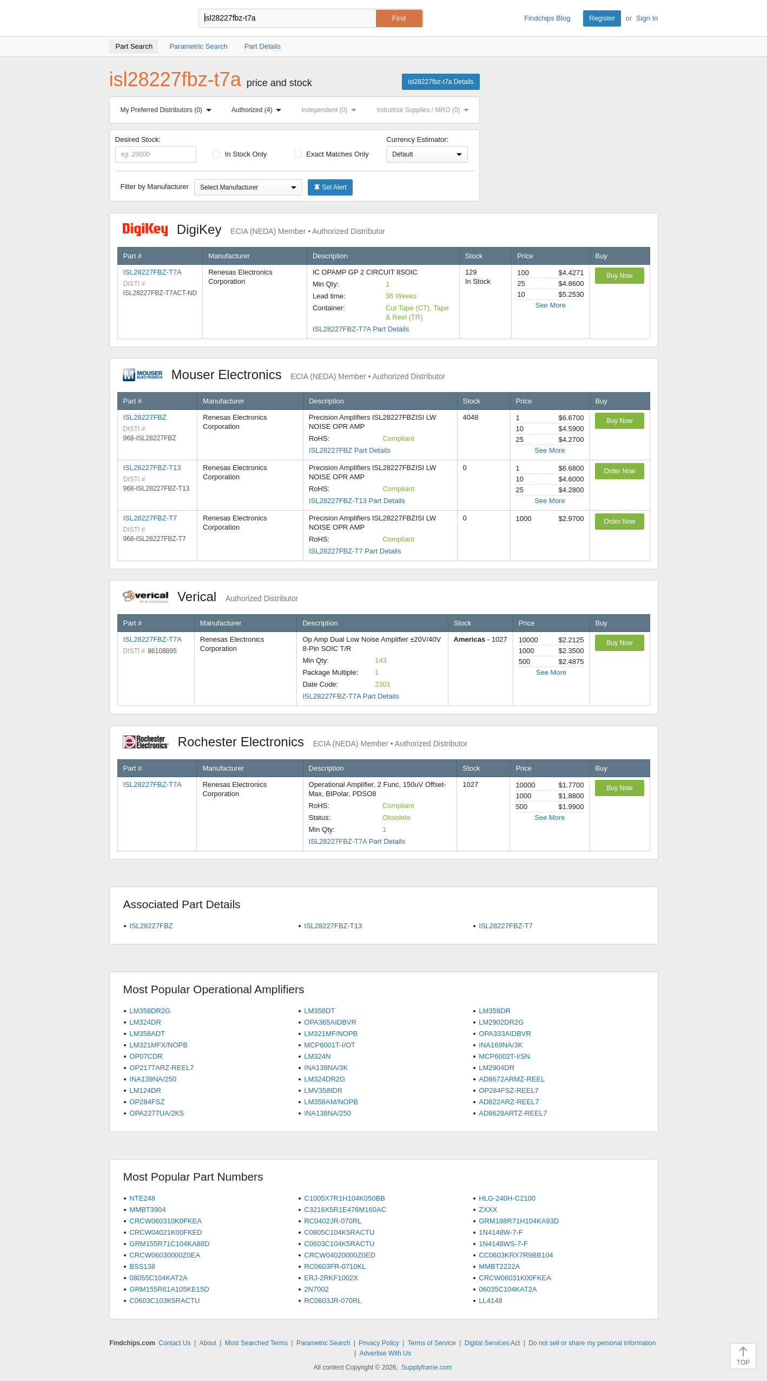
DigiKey (254, 229)
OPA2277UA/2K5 (156, 1113)
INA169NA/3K (501, 1045)
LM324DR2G (324, 1079)
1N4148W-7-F (501, 1232)
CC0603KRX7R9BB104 (516, 1255)
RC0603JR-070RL (332, 1301)
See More (550, 305)
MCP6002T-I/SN (504, 1056)
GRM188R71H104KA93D (519, 1221)
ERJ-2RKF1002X (331, 1278)
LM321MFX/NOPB (158, 1045)
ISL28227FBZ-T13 (152, 468)
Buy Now (619, 275)
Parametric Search (323, 1343)
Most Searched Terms (256, 1343)
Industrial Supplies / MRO (424, 110)
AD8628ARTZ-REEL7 (513, 1113)
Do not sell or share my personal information (592, 1343)
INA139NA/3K (326, 1068)
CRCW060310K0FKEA (165, 1221)
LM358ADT (147, 1034)
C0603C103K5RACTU (164, 1301)
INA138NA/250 (327, 1113)
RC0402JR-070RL (332, 1221)
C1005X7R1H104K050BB (344, 1198)
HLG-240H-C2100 (507, 1198)
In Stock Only (240, 154)
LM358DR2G (149, 1011)
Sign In (647, 18)
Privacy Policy (379, 1343)
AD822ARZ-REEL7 (509, 1102)
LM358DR (495, 1011)
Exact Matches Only (331, 154)
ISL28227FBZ (145, 417)
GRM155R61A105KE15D (169, 1289)
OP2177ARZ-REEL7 (161, 1068)
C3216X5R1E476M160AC (345, 1210)
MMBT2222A (499, 1266)
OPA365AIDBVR (330, 1022)
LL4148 (490, 1301)
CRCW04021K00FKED (165, 1232)
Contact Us (174, 1343)
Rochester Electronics (295, 741)
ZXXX (488, 1210)
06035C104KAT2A (508, 1289)
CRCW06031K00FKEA (515, 1278)
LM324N (317, 1056)
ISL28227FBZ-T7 (150, 518)
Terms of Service (432, 1343)
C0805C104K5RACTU (339, 1232)
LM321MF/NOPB (331, 1034)
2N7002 (316, 1289)
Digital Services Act (492, 1343)
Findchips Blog (547, 18)
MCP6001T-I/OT (329, 1045)
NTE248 (142, 1198)
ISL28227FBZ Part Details (350, 450)
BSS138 (142, 1266)
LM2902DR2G (501, 1022)
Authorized (259, 110)
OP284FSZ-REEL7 (509, 1090)
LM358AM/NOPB (331, 1102)
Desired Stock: (156, 148)
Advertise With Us (385, 1353)
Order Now (619, 471)
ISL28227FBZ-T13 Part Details (357, 501)
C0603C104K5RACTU (339, 1244)
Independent (331, 110)
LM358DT (319, 1011)
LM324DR (145, 1022)
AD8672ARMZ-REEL (512, 1079)
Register (602, 18)
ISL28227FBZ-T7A (152, 272)
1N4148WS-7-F (503, 1244)
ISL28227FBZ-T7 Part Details (355, 551)
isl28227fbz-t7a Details (440, 82)
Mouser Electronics (284, 374)
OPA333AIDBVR (505, 1034)
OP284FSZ (146, 1102)
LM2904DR (496, 1068)
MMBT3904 (147, 1210)
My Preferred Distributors (168, 110)
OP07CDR (145, 1056)
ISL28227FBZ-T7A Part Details (361, 329)
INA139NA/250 (152, 1079)
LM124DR (145, 1090)
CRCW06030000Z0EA (164, 1255)
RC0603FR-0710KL (335, 1266)
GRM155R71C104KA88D (169, 1244)
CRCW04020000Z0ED (339, 1255)
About (207, 1343)
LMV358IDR (323, 1090)
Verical (211, 596)
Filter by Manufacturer (155, 187)
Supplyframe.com (426, 1367)
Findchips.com (144, 18)
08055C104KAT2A (158, 1278)
